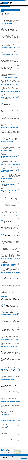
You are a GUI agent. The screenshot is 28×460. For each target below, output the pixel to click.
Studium (9, 5)
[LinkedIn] (3, 450)
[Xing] (3, 452)
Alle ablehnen (22, 458)
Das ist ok (26, 458)
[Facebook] (1, 452)
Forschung (11, 5)
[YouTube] (2, 452)
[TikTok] (2, 450)
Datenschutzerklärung (4, 457)
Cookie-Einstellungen (3, 458)
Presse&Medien (2, 5)
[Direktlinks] (26, 0)
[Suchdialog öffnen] (23, 0)
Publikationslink (18, 16)
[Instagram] (1, 450)
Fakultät (6, 5)
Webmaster (11, 447)
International (16, 5)
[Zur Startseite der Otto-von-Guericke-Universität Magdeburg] (4, 3)
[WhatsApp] (6, 450)
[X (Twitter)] (5, 450)
